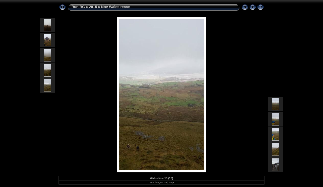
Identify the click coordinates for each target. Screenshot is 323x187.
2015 (93, 7)
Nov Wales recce (115, 7)
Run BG (78, 7)
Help (171, 182)
